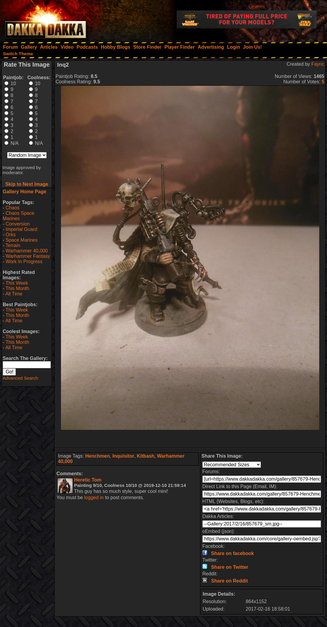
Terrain (12, 245)
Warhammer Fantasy (28, 256)
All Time (13, 293)
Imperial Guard (21, 229)
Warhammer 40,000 (27, 250)
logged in (94, 497)
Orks (11, 234)
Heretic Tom (87, 479)
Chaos (12, 207)
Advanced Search (20, 378)
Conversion (18, 223)
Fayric (317, 64)
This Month (17, 288)
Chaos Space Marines (18, 216)
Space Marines (22, 240)
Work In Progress (24, 261)
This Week (16, 283)
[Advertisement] (190, 439)
